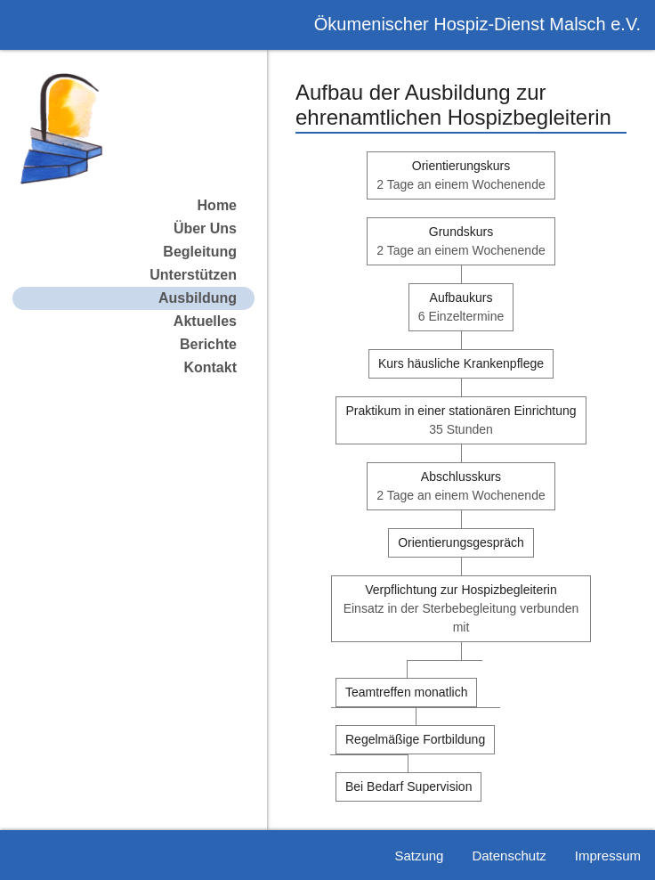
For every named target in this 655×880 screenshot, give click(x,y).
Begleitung (200, 251)
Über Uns (205, 228)
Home (217, 205)
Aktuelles (205, 321)
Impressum (608, 855)
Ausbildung (197, 298)
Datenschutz (509, 855)
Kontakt (210, 367)
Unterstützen (193, 274)
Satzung (418, 855)
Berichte (208, 344)
